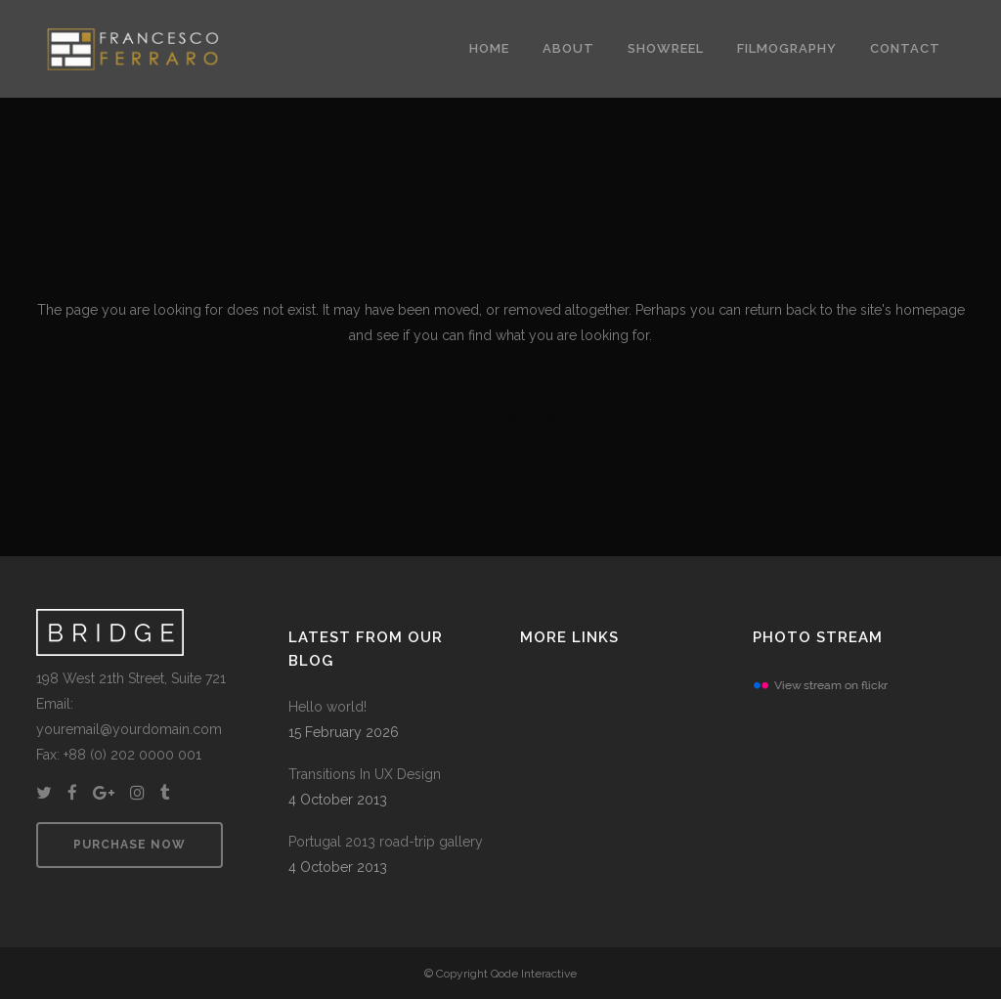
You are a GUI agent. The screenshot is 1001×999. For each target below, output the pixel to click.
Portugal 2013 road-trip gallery (385, 841)
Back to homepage (501, 419)
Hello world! (327, 707)
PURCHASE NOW (129, 844)
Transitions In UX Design (364, 774)
